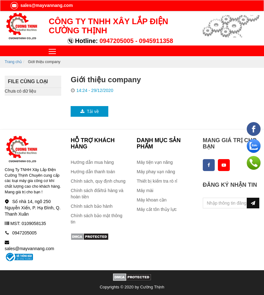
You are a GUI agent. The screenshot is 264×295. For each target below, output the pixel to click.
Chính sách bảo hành (91, 206)
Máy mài (145, 190)
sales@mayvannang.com (41, 5)
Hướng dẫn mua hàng (92, 162)
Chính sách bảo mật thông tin (96, 218)
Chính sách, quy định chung (98, 181)
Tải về (89, 111)
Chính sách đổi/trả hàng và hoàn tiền (97, 193)
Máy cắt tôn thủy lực (157, 209)
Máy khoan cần (152, 199)
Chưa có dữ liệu (20, 91)
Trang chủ (13, 62)
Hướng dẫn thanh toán (93, 171)
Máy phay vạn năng (156, 171)
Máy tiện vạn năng (155, 162)
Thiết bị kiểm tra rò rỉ (157, 181)
